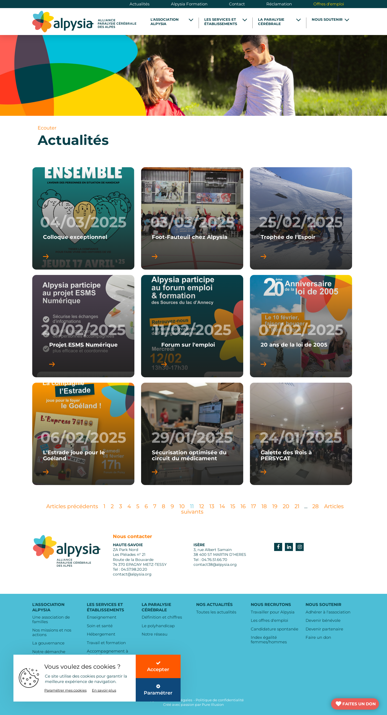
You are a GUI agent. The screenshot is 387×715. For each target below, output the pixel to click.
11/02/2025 (192, 330)
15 (232, 506)
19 (274, 506)
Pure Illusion (213, 704)
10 (182, 506)
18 (264, 506)
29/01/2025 (192, 437)
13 (211, 506)
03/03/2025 (192, 222)
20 (286, 506)
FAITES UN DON (359, 703)
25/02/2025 (301, 222)
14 (222, 506)
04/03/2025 (83, 222)
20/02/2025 (83, 330)
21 (297, 506)
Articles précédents (72, 506)
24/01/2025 (301, 437)
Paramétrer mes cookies (65, 690)
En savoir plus (104, 690)
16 (243, 506)
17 (253, 506)
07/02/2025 (301, 330)
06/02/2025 (83, 437)
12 (201, 506)
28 (315, 506)
